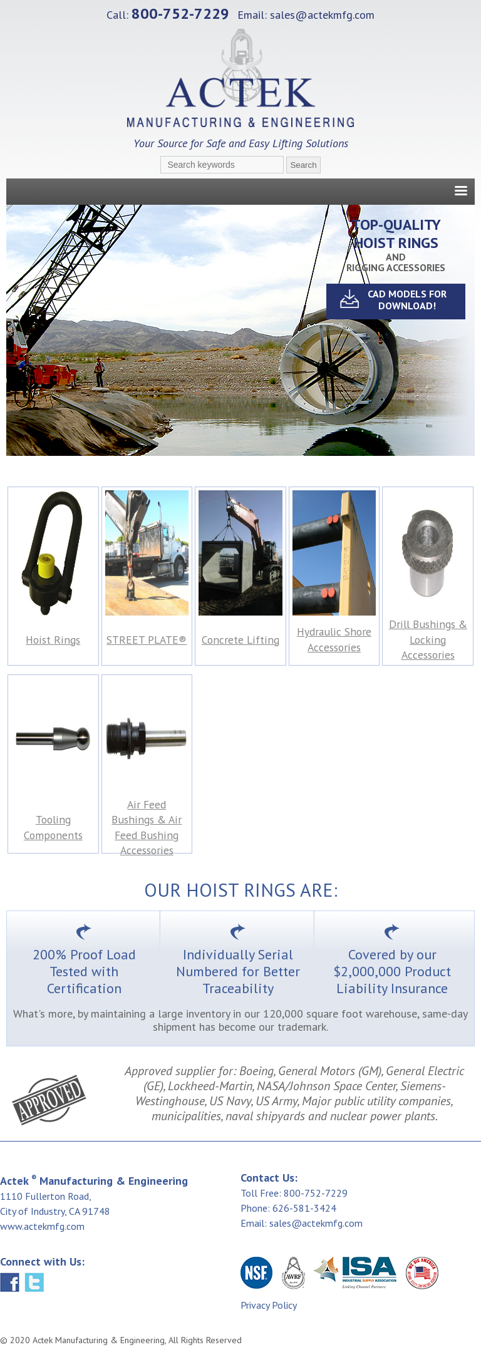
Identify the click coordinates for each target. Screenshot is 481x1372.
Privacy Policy (268, 1305)
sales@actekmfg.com (322, 15)
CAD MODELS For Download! (407, 299)
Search (303, 165)
